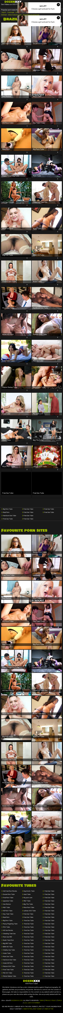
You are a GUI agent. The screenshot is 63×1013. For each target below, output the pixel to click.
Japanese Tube (8, 901)
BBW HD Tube (8, 947)
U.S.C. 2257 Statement (32, 1003)
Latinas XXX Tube (30, 911)
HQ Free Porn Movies (10, 891)
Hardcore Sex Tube (9, 516)
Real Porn (6, 512)
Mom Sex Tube (8, 957)
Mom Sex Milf (7, 937)
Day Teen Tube (8, 914)
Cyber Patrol (27, 1009)
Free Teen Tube (8, 970)
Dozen (13, 1)
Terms (41, 1000)
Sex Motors (7, 904)
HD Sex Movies (8, 930)
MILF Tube (6, 907)
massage (10, 12)
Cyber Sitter (48, 1009)
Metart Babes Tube (9, 976)
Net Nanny (38, 1009)
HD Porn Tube (7, 911)
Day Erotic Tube (29, 891)
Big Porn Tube (7, 509)
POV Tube (6, 927)
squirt (4, 12)
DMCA (60, 1000)
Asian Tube (7, 953)
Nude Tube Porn (8, 940)
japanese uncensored (31, 15)
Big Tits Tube (28, 904)
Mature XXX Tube (9, 966)
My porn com (28, 898)
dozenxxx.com (17, 1000)
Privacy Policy (50, 1000)
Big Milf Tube (7, 943)
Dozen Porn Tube (9, 894)
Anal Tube (27, 894)
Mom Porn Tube (29, 907)
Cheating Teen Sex (9, 934)
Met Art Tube (7, 973)
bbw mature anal (14, 15)
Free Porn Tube (8, 898)
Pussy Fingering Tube (10, 924)
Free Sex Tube (8, 519)
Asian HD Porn (8, 963)
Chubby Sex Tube (9, 950)
